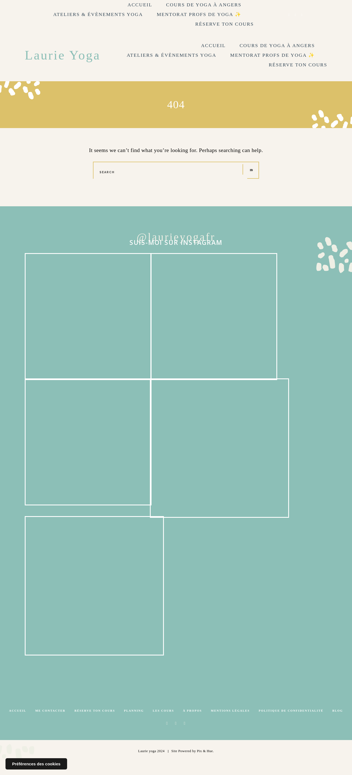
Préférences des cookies (36, 764)
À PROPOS (192, 723)
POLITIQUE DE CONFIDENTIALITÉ (291, 723)
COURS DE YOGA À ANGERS (203, 4)
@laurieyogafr (176, 237)
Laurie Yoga (63, 55)
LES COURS (163, 723)
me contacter (50, 723)
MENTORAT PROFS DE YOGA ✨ (199, 14)
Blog (337, 723)
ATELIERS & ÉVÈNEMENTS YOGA (98, 14)
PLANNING (134, 723)
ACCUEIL (140, 4)
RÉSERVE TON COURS (224, 24)
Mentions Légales (230, 723)
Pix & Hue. (205, 763)
